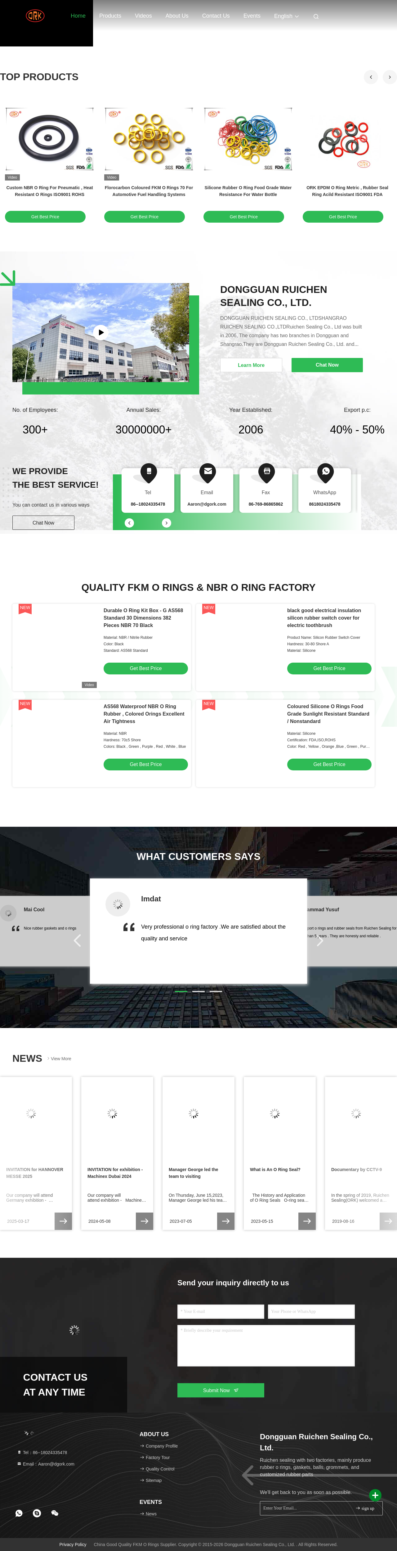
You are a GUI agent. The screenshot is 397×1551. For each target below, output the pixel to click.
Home (78, 16)
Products (110, 16)
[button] (390, 77)
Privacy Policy (72, 1544)
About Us (177, 16)
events (252, 16)
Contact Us (216, 16)
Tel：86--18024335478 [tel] (42, 1452)
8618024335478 (324, 504)
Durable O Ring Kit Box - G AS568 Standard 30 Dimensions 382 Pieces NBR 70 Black (143, 618)
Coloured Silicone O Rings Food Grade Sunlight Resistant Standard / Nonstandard (328, 714)
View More (58, 1058)
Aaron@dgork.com (206, 504)
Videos (143, 16)
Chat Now (43, 522)
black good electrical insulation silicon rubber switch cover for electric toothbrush (324, 618)
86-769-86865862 (266, 504)
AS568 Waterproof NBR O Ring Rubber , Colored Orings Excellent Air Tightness (144, 714)
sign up (364, 1508)
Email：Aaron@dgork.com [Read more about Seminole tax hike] (45, 1464)
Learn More (251, 365)
